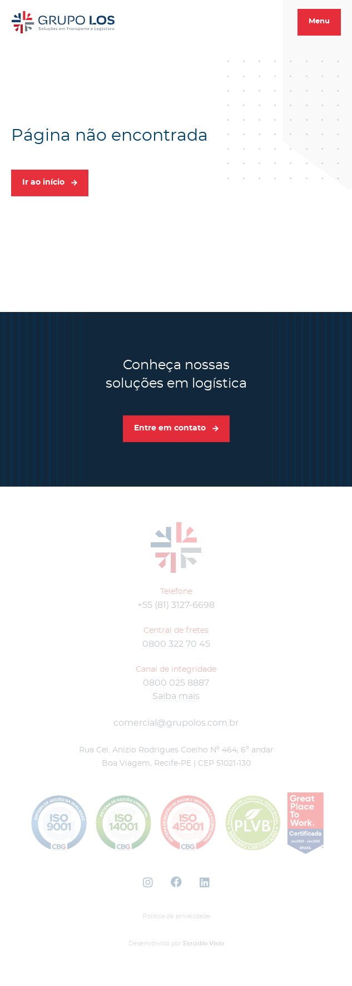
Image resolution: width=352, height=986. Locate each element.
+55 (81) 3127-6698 (176, 605)
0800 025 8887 (176, 682)
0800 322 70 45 (176, 644)
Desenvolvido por (176, 943)
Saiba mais (176, 696)
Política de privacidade (176, 916)
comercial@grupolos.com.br (176, 723)
